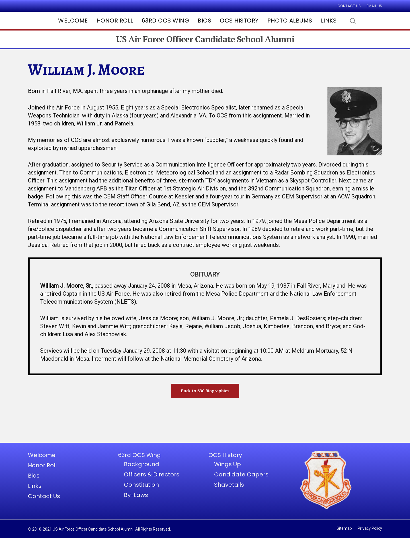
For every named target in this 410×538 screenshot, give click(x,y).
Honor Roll (115, 21)
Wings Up (227, 464)
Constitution (141, 485)
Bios (204, 21)
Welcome (73, 21)
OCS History (239, 21)
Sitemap (344, 528)
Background (141, 464)
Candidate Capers (241, 474)
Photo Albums (289, 21)
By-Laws (136, 495)
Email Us (374, 5)
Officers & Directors (151, 474)
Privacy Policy (370, 528)
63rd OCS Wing (165, 21)
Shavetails (229, 485)
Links (329, 21)
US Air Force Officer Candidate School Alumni (205, 39)
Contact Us (349, 5)
